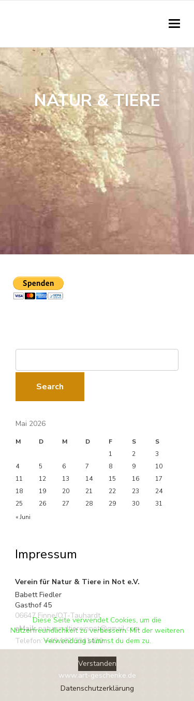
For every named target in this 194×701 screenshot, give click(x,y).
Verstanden (97, 663)
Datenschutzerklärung (97, 688)
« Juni (23, 517)
